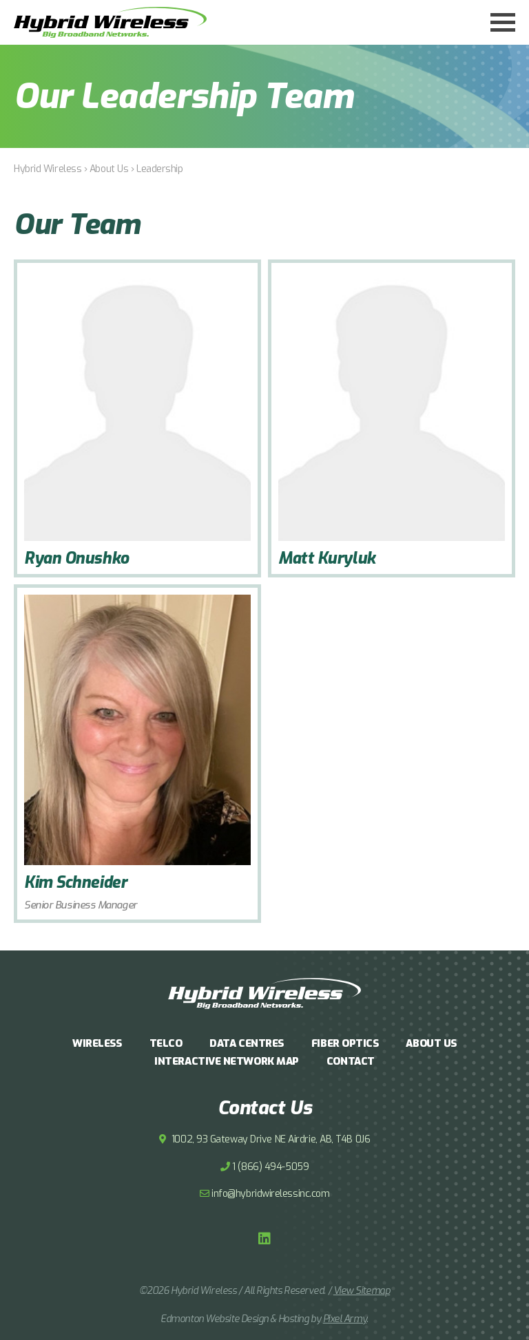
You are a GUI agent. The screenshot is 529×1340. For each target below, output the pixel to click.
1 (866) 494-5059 (270, 1166)
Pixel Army (345, 1319)
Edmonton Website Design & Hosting (234, 1319)
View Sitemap (362, 1290)
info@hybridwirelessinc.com (270, 1193)
